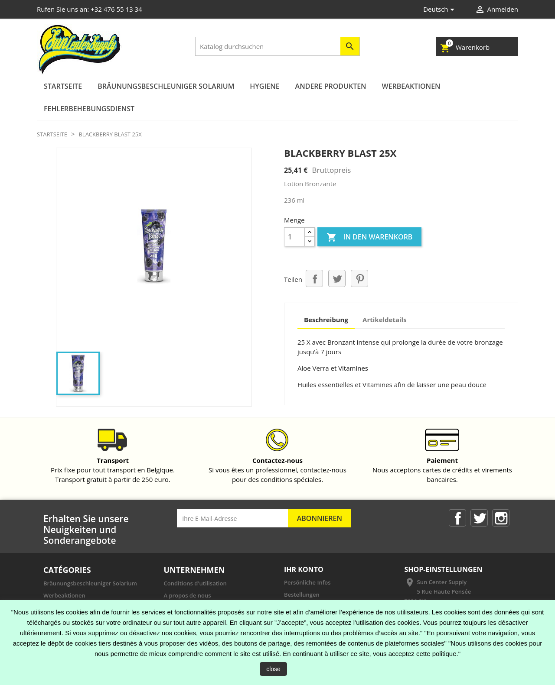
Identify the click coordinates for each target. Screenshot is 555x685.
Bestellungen (302, 594)
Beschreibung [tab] (326, 319)
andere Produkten (330, 86)
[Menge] (294, 236)
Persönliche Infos (307, 582)
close (273, 669)
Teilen (314, 278)
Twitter (479, 518)
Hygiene (264, 86)
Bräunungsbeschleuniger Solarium (166, 86)
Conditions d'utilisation (195, 583)
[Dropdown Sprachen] (440, 9)
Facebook (457, 518)
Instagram (501, 518)
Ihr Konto (303, 569)
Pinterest (359, 278)
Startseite (63, 86)
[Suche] (277, 46)
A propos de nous (187, 595)
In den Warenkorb (369, 237)
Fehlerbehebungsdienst (89, 108)
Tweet (337, 278)
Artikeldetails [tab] (384, 319)
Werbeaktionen (411, 86)
